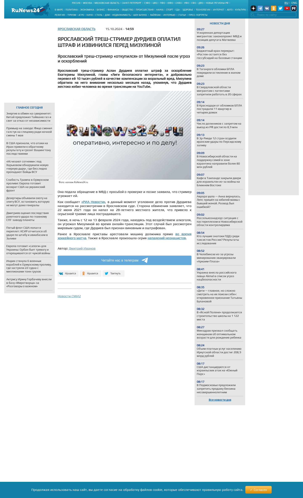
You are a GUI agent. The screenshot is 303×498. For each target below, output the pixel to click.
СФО (193, 3)
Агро (81, 15)
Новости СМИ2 (69, 296)
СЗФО (147, 3)
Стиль (98, 15)
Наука (159, 9)
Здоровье (187, 9)
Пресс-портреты (198, 15)
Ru (286, 2)
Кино (89, 15)
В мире (59, 9)
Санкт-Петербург (132, 3)
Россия (76, 3)
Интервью (169, 15)
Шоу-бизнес (140, 15)
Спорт (169, 9)
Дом (107, 15)
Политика (71, 9)
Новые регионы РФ (217, 3)
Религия (60, 15)
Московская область (106, 3)
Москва (87, 3)
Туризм (71, 15)
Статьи (182, 15)
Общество (127, 9)
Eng (294, 2)
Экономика (87, 9)
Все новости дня (220, 399)
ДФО (200, 3)
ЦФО (155, 3)
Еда (177, 9)
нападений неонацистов (167, 238)
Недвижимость (121, 15)
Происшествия (145, 9)
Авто (230, 9)
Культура (240, 9)
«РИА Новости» (93, 202)
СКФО (178, 3)
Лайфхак (155, 15)
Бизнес (101, 9)
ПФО (162, 3)
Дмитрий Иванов (82, 248)
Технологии (203, 9)
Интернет (218, 9)
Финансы (113, 9)
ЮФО (170, 3)
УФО (186, 3)
